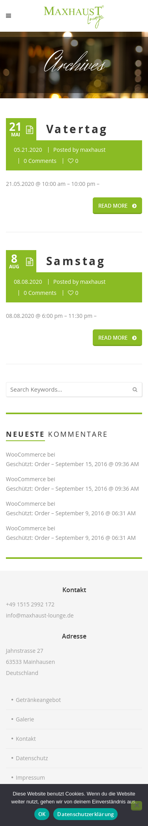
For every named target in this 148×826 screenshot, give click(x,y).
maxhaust (93, 149)
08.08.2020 (28, 281)
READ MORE (117, 205)
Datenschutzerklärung (85, 814)
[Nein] (136, 806)
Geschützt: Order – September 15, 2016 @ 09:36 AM (72, 464)
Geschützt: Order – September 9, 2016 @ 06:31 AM (71, 513)
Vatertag (77, 129)
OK (42, 814)
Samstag (75, 261)
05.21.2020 (28, 149)
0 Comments (40, 160)
